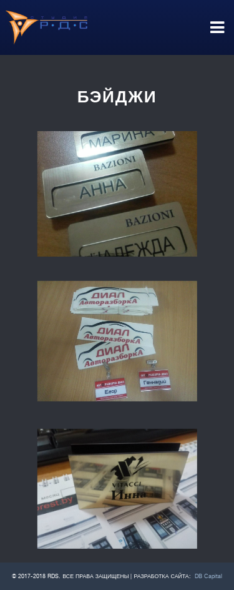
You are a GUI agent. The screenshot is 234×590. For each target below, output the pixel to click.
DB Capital (208, 576)
